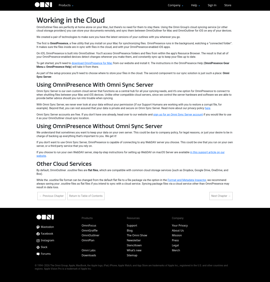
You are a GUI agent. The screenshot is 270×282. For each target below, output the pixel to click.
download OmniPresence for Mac (92, 63)
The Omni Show (137, 235)
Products (65, 5)
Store (227, 5)
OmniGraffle (90, 230)
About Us (178, 230)
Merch (176, 250)
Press (175, 240)
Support (132, 225)
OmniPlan (88, 240)
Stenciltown (134, 245)
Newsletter (134, 240)
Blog (130, 230)
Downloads (89, 255)
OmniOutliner (90, 235)
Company (174, 5)
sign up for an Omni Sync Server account (178, 114)
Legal (175, 245)
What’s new (134, 250)
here (207, 108)
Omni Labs (89, 250)
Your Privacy (180, 225)
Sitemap (132, 255)
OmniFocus (89, 225)
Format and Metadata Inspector (187, 180)
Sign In (212, 5)
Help (194, 5)
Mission (177, 235)
